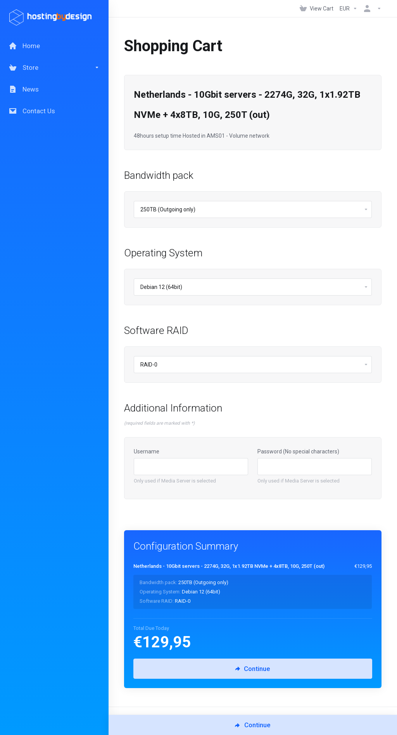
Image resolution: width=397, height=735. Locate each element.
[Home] (54, 46)
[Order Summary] (257, 585)
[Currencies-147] (349, 9)
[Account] (371, 9)
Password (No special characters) (298, 451)
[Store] (54, 67)
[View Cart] (317, 9)
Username (146, 451)
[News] (54, 89)
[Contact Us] (54, 111)
